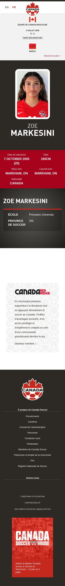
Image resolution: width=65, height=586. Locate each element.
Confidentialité (32, 502)
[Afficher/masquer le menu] (60, 7)
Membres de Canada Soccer (32, 449)
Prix (32, 460)
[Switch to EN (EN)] (6, 7)
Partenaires (32, 444)
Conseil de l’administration (32, 427)
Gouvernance (32, 416)
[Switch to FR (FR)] (14, 7)
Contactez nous (32, 438)
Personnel (33, 432)
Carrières (32, 421)
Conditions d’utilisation (32, 496)
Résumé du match (51, 56)
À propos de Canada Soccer (32, 409)
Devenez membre (24, 343)
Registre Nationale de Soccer (32, 466)
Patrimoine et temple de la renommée (32, 455)
